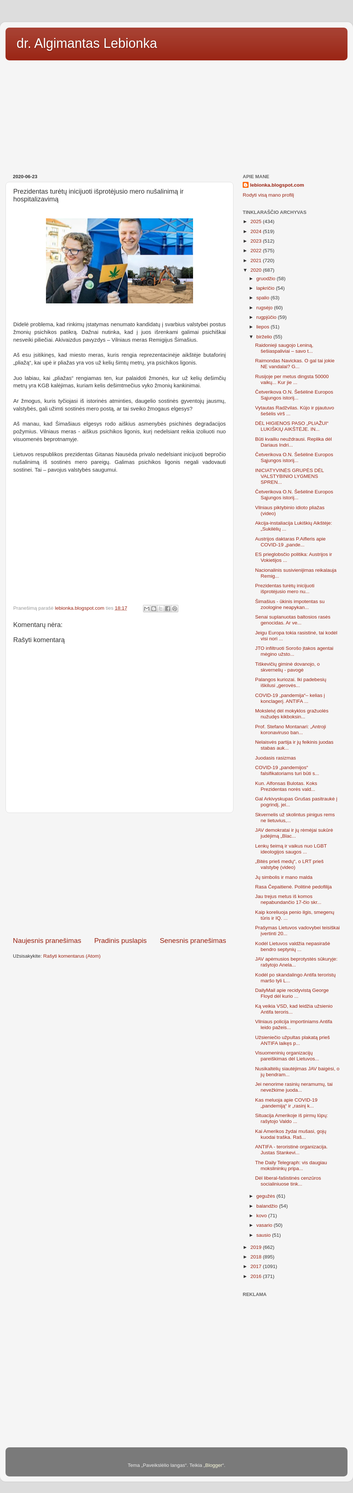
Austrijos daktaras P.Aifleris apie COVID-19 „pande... (290, 541)
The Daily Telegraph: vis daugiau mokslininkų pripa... (291, 1165)
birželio (265, 336)
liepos (263, 327)
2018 (256, 1257)
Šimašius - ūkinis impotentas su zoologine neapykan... (290, 604)
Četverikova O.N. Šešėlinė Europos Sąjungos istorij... (294, 395)
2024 (256, 231)
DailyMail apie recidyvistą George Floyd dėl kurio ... (292, 993)
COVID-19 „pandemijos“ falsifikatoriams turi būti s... (287, 770)
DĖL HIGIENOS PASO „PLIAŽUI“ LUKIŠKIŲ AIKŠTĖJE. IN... (292, 426)
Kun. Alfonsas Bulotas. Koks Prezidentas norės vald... (286, 786)
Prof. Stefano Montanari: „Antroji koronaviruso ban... (290, 729)
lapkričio (266, 288)
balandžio (267, 1206)
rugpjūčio (267, 317)
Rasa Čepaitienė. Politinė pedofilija (293, 887)
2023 (256, 241)
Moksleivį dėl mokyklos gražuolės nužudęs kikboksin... (292, 713)
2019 (256, 1247)
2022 (256, 250)
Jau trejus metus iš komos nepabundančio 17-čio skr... (288, 899)
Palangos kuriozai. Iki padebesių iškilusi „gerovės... (291, 682)
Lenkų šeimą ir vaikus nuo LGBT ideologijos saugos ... (291, 849)
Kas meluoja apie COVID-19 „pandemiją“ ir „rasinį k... (286, 1103)
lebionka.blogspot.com (277, 185)
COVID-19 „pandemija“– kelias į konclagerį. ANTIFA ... (290, 698)
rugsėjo (265, 307)
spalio (263, 297)
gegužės (266, 1196)
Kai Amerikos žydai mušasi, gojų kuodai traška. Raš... (291, 1134)
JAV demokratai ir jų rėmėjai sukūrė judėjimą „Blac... (294, 833)
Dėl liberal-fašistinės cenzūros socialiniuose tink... (288, 1181)
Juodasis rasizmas (275, 758)
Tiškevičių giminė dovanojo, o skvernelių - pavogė (287, 667)
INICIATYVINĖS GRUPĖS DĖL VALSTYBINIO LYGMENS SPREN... (289, 476)
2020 (256, 270)
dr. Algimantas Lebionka (87, 43)
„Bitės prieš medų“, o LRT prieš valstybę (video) (289, 864)
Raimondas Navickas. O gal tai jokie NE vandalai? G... (295, 363)
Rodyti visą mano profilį (268, 195)
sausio (264, 1235)
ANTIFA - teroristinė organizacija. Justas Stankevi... (291, 1149)
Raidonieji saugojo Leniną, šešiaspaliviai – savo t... (284, 348)
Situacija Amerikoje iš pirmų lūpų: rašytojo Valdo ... (291, 1118)
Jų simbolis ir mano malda (284, 877)
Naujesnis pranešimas (47, 940)
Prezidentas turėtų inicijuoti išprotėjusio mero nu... (284, 588)
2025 (256, 221)
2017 (256, 1266)
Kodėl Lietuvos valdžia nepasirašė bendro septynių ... (292, 946)
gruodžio (266, 278)
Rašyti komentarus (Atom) (72, 956)
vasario (265, 1225)
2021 (256, 260)
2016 (256, 1276)
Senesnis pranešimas (193, 940)
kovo (262, 1215)
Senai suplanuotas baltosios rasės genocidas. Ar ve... (293, 620)
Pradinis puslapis (120, 940)
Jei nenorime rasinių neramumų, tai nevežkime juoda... (294, 1087)
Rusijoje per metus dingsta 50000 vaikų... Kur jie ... (292, 379)
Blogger (213, 1465)
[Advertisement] (176, 114)
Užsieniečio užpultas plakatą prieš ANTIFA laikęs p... (292, 1040)
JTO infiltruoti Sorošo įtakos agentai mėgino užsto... (294, 651)
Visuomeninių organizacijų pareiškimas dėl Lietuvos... (287, 1055)
